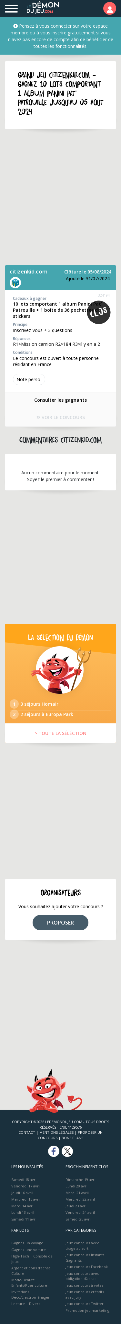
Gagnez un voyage (27, 1242)
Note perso (29, 379)
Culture (17, 1273)
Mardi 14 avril (23, 1205)
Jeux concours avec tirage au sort (82, 1245)
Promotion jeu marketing (87, 1310)
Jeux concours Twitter (85, 1303)
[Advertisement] (60, 197)
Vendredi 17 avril (26, 1186)
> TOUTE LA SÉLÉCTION (60, 733)
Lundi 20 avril (77, 1186)
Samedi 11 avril (24, 1219)
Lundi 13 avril (22, 1212)
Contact (26, 1132)
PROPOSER (60, 922)
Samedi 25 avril (79, 1219)
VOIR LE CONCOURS (60, 417)
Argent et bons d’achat (30, 1268)
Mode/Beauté (23, 1279)
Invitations (20, 1291)
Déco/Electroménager (30, 1297)
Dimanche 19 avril (81, 1179)
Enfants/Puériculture (29, 1285)
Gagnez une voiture (28, 1249)
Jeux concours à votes (84, 1285)
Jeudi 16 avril (22, 1192)
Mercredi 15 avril (26, 1199)
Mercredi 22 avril (80, 1199)
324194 (104, 295)
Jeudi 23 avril (76, 1205)
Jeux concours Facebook (87, 1266)
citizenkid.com (28, 271)
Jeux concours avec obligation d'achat (82, 1276)
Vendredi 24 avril (80, 1212)
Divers (34, 1303)
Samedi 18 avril (24, 1179)
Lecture (18, 1303)
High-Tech (20, 1256)
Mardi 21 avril (77, 1192)
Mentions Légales (56, 1132)
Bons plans (72, 1137)
